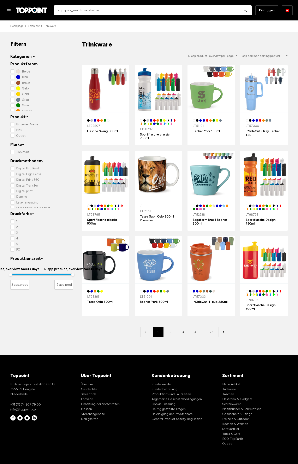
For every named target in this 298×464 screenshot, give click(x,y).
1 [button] (158, 332)
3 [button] (183, 332)
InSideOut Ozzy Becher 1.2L (263, 133)
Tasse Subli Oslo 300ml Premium (157, 218)
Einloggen (267, 10)
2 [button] (170, 332)
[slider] (10, 274)
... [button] (203, 332)
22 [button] (211, 332)
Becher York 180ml (206, 131)
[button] (224, 332)
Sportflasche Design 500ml (260, 307)
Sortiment (34, 25)
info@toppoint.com (24, 409)
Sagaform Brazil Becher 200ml (210, 221)
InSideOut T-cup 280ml (210, 302)
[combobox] (153, 10)
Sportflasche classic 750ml (155, 136)
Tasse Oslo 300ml (100, 302)
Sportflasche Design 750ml (260, 221)
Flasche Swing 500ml (102, 131)
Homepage (16, 25)
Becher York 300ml (154, 302)
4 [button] (195, 332)
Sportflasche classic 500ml (102, 221)
